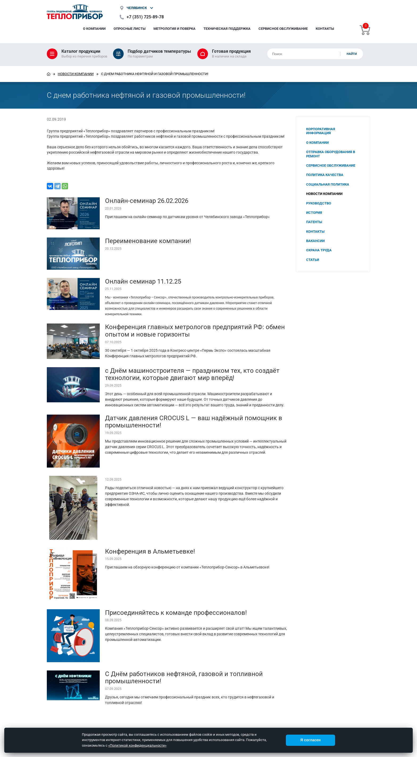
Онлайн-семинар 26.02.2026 (146, 200)
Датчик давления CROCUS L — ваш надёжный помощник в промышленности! (193, 421)
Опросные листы (129, 29)
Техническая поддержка (227, 29)
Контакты (325, 29)
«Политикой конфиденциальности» (137, 745)
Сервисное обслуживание (283, 29)
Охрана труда (319, 250)
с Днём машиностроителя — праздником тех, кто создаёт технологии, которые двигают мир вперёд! (192, 374)
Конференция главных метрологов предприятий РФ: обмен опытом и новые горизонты (195, 330)
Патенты (314, 222)
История (314, 213)
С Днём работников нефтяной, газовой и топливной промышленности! (184, 677)
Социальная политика (327, 184)
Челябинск (137, 8)
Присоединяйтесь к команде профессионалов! (176, 612)
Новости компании (76, 74)
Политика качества (324, 175)
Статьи (312, 260)
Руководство (318, 203)
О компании (94, 29)
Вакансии (315, 241)
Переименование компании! (148, 241)
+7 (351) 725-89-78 (145, 16)
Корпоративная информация (320, 131)
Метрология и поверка (174, 29)
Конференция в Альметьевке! (150, 551)
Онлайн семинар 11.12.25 (143, 281)
